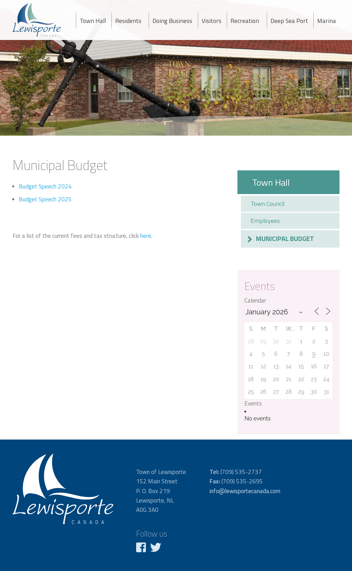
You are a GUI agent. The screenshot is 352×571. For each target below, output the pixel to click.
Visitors (211, 20)
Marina (326, 20)
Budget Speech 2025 (45, 199)
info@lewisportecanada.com (245, 491)
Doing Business (172, 20)
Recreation (244, 20)
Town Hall (93, 20)
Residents (128, 20)
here (145, 235)
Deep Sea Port (289, 20)
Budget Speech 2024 (45, 186)
